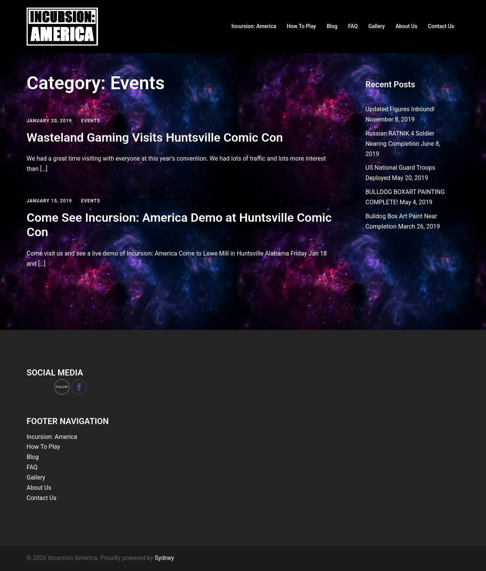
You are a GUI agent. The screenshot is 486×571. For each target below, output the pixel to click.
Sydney (164, 558)
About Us (406, 26)
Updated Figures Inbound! (400, 109)
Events (90, 120)
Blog (332, 26)
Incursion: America (253, 26)
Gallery (376, 26)
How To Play (301, 26)
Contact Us (441, 26)
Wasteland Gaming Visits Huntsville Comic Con (155, 137)
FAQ (353, 26)
